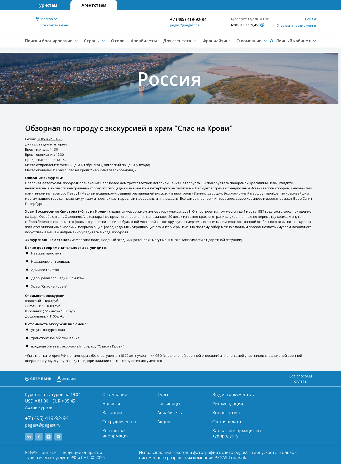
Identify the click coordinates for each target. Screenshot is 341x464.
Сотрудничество (119, 421)
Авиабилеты (144, 41)
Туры (162, 394)
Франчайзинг (216, 41)
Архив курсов (38, 407)
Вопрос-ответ (226, 412)
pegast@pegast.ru (184, 25)
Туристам (47, 5)
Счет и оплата (226, 421)
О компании (114, 394)
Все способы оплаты (300, 379)
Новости (111, 403)
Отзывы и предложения (296, 25)
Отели (118, 41)
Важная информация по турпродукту (236, 433)
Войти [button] (310, 19)
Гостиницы (168, 403)
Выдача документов (233, 394)
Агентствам (94, 5)
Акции (163, 421)
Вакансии (112, 412)
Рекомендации (227, 403)
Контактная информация (115, 433)
